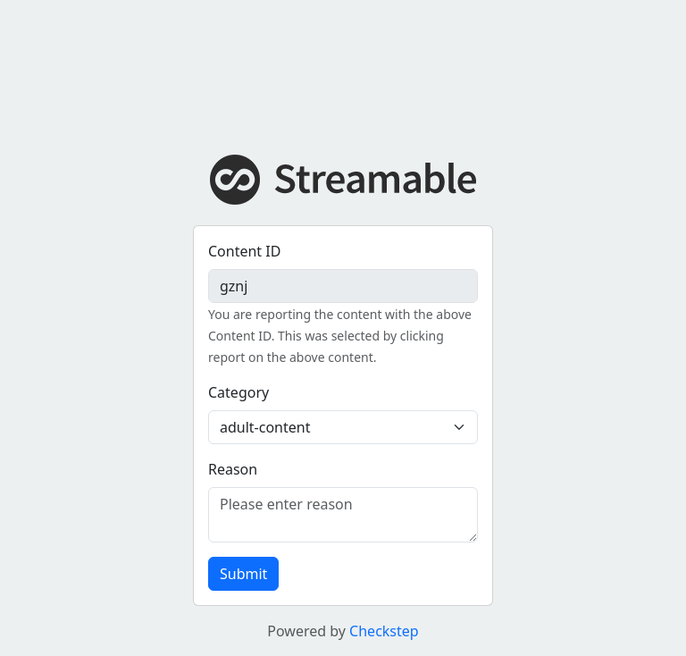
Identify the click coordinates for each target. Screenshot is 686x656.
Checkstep (384, 631)
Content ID (244, 251)
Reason (232, 469)
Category (238, 392)
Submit (243, 574)
